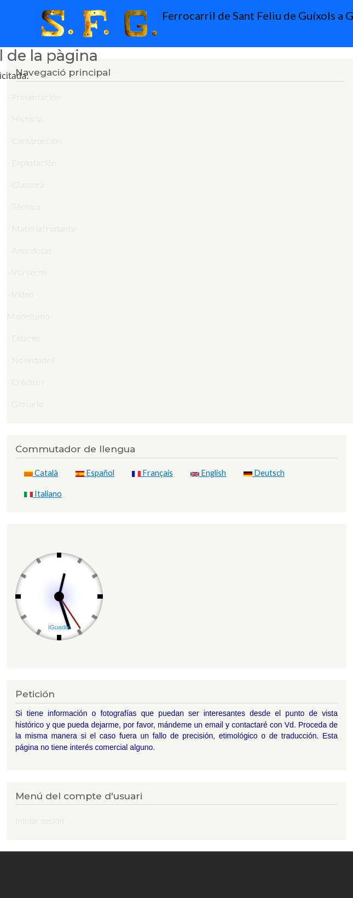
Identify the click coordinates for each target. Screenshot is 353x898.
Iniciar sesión (39, 820)
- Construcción (34, 140)
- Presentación (34, 97)
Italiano (43, 493)
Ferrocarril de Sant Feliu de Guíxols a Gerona (180, 23)
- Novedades (31, 360)
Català (41, 473)
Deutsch (264, 473)
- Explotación (31, 162)
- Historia (25, 118)
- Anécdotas (29, 250)
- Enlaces (23, 338)
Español (95, 473)
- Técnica (23, 206)
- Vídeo (20, 294)
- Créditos (25, 382)
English (208, 473)
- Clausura (25, 184)
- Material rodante (41, 228)
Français (152, 473)
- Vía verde (27, 272)
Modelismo (28, 316)
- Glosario (25, 404)
